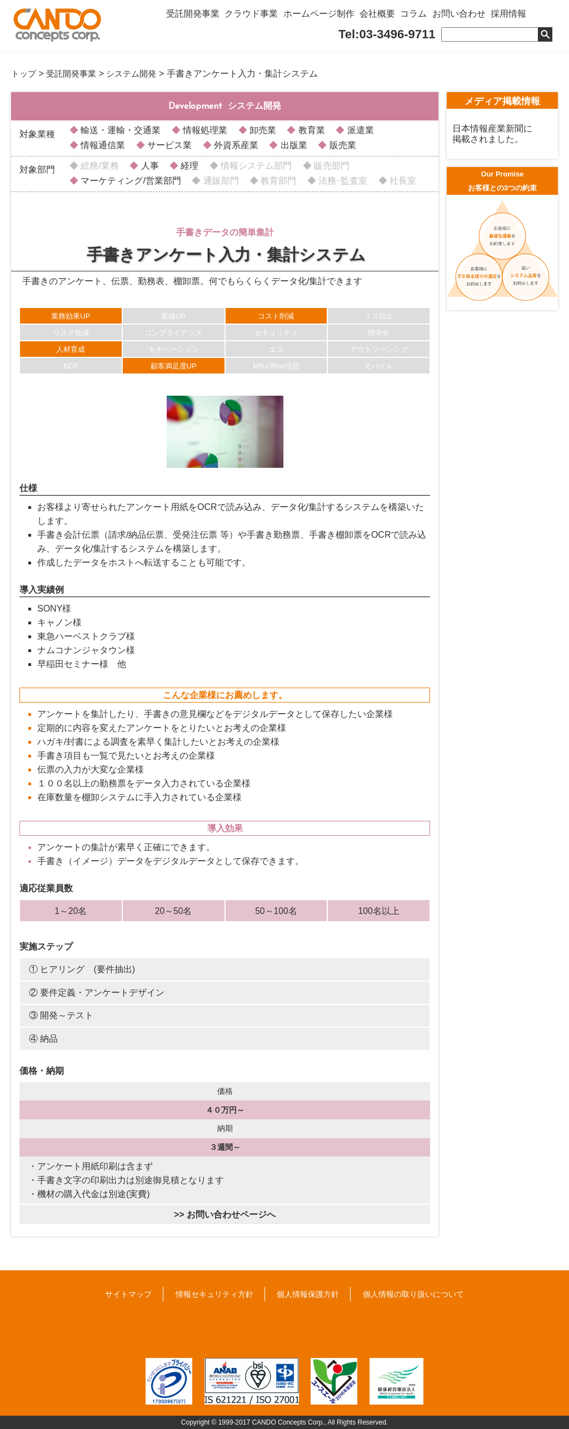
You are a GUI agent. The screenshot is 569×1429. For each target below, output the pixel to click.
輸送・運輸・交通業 (119, 129)
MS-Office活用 (276, 365)
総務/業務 (98, 165)
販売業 (341, 144)
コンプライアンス (173, 332)
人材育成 (70, 349)
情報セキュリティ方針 (214, 1293)
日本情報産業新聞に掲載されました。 (492, 133)
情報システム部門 (255, 165)
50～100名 (276, 910)
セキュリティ (276, 332)
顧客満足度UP (174, 365)
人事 (148, 165)
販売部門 (331, 165)
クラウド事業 (256, 18)
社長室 (401, 180)
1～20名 (70, 910)
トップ (24, 73)
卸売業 (261, 129)
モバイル (379, 365)
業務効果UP (70, 315)
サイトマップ (128, 1293)
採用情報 (532, 18)
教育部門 (277, 180)
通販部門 (219, 180)
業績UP (173, 315)
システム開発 (137, 73)
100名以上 (379, 910)
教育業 (310, 129)
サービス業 (168, 144)
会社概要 (390, 18)
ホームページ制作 (327, 18)
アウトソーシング (379, 349)
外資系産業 (235, 144)
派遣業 (359, 129)
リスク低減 (71, 332)
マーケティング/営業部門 (129, 180)
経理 (188, 165)
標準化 (379, 332)
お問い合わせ (479, 18)
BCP (70, 365)
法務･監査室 (341, 180)
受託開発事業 (194, 18)
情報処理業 (204, 129)
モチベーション (173, 349)
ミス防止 (379, 315)
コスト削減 (276, 315)
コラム (430, 18)
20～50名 (173, 910)
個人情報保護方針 (308, 1293)
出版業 (292, 144)
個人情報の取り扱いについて (413, 1293)
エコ (276, 349)
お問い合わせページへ (231, 1214)
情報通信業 (101, 144)
